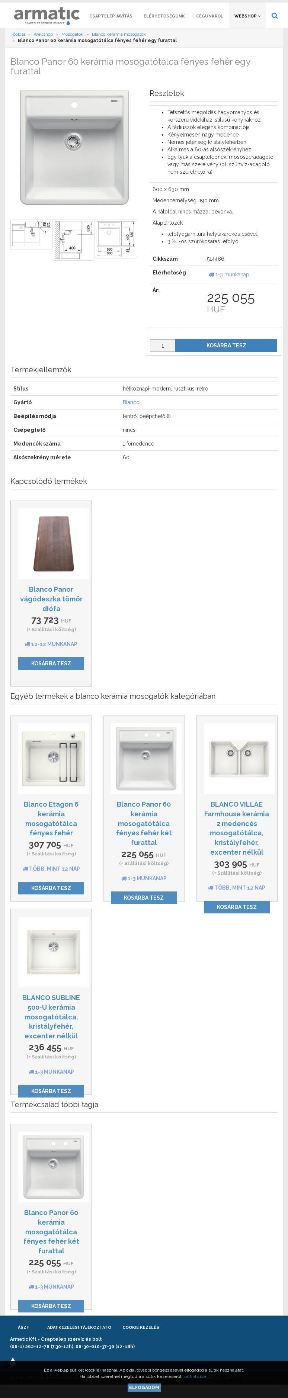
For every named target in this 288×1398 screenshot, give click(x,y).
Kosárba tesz (226, 354)
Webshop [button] (247, 25)
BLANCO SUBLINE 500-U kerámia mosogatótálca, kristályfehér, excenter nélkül (51, 1026)
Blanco (131, 411)
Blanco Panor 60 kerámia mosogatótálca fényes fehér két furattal (144, 832)
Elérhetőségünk (164, 25)
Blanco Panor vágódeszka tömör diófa (51, 607)
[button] (245, 6)
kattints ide (195, 1376)
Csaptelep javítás (110, 25)
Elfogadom (144, 1387)
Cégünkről (209, 25)
